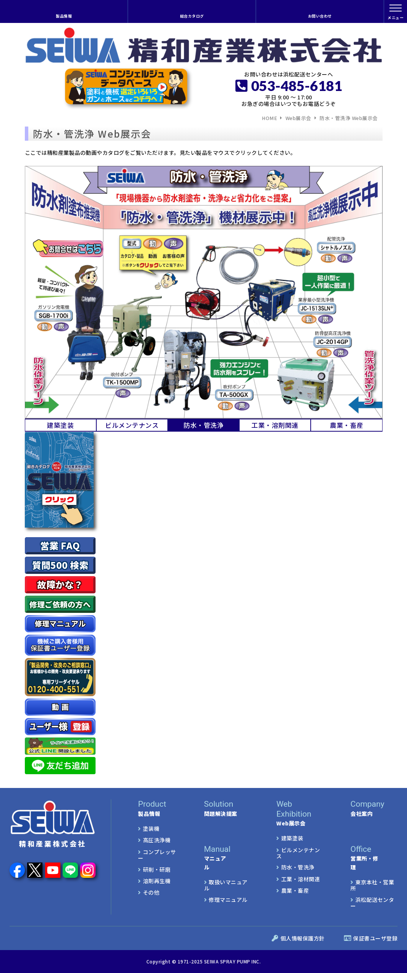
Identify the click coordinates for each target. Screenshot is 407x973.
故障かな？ (60, 584)
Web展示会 (298, 118)
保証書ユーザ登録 (371, 938)
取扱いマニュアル (226, 885)
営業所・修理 (364, 858)
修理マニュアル (228, 899)
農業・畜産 (346, 425)
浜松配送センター (372, 903)
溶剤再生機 (157, 881)
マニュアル (217, 858)
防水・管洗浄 (298, 867)
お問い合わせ (320, 16)
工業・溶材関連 (300, 879)
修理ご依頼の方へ (60, 604)
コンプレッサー (157, 855)
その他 (151, 892)
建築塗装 (60, 425)
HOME (269, 118)
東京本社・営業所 (372, 885)
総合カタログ (192, 16)
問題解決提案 (227, 808)
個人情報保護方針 (298, 938)
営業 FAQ (60, 545)
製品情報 (64, 16)
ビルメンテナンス (132, 425)
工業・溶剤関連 (274, 425)
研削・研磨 (157, 869)
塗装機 (151, 828)
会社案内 (373, 808)
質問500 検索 (60, 565)
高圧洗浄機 (157, 840)
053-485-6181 (288, 85)
